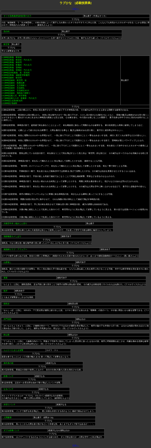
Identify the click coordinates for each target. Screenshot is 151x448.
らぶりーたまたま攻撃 (13, 350)
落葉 (6, 278)
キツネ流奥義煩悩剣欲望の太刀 (17, 16)
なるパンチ (8, 389)
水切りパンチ (9, 404)
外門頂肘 (7, 319)
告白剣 (6, 31)
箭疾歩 (6, 304)
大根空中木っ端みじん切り (15, 223)
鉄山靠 (6, 335)
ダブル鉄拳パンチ (11, 430)
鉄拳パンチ (8, 376)
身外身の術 (8, 363)
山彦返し (7, 262)
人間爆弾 (7, 417)
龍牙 (6, 291)
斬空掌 (6, 44)
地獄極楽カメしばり (12, 236)
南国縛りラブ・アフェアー (15, 249)
